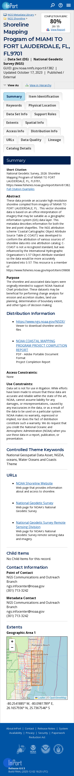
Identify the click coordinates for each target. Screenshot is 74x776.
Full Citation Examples (21, 189)
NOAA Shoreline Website (34, 483)
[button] (12, 642)
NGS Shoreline (16, 18)
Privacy (30, 733)
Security (43, 733)
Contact (29, 728)
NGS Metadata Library (21, 14)
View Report (58, 29)
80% (55, 21)
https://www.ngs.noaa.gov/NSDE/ (40, 321)
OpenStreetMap (58, 697)
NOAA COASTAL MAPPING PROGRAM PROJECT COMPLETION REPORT (41, 345)
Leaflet (40, 697)
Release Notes (46, 728)
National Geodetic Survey (34, 503)
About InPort (13, 728)
